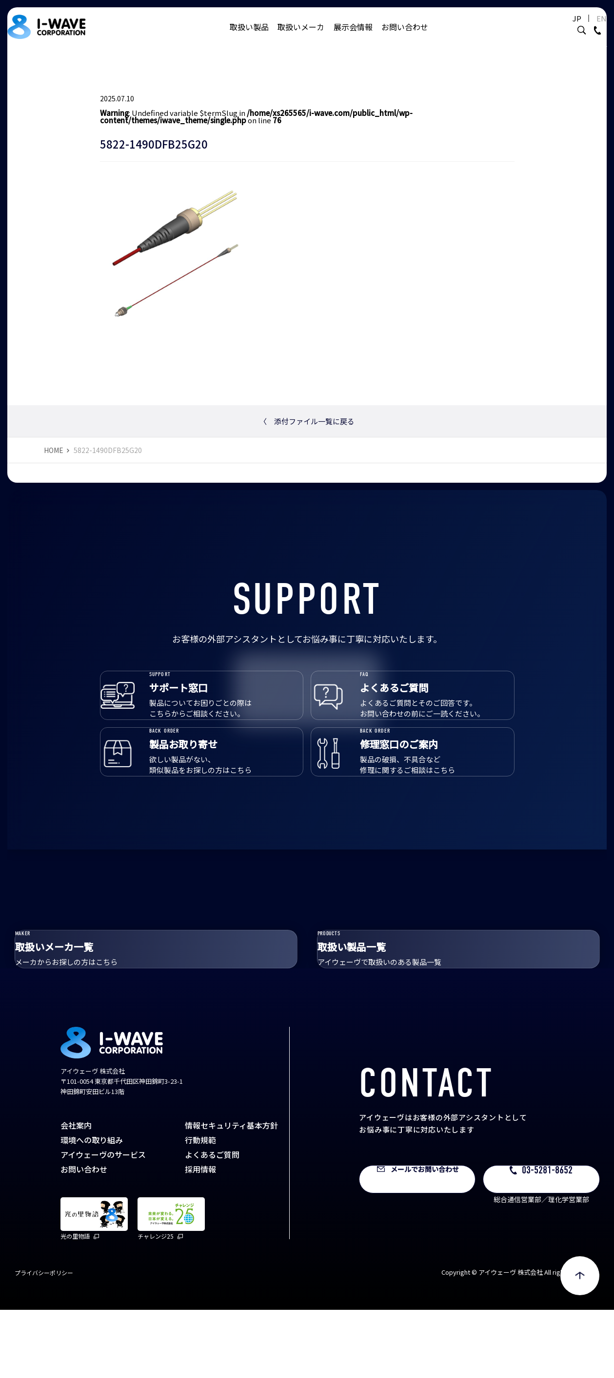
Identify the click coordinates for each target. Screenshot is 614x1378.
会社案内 (76, 1193)
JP (562, 28)
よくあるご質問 (212, 1222)
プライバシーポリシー (44, 1341)
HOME (53, 450)
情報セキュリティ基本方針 (231, 1193)
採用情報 (200, 1237)
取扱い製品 (249, 36)
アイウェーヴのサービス (103, 1222)
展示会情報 (353, 36)
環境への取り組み (91, 1208)
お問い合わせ (404, 36)
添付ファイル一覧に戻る (307, 421)
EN (587, 28)
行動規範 (200, 1208)
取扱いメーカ (300, 36)
